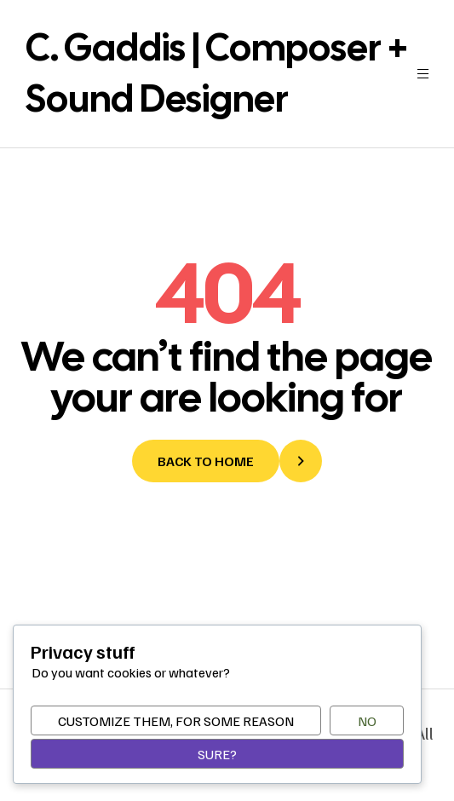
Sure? (217, 754)
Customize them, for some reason (176, 720)
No (367, 720)
